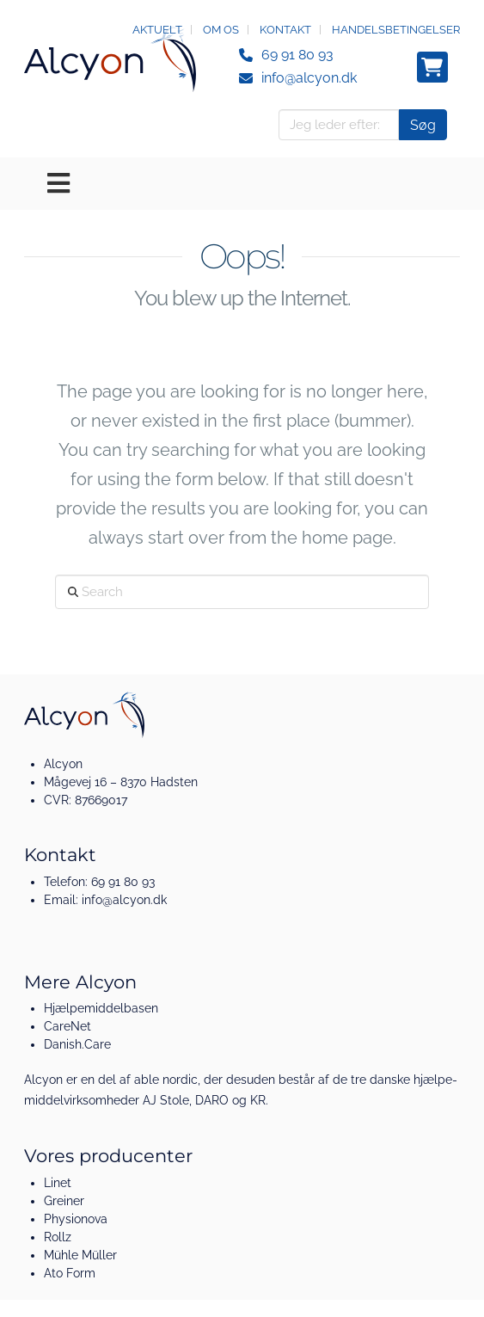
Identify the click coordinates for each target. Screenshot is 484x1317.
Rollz (57, 1237)
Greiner (64, 1201)
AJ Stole (166, 1100)
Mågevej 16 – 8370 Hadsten (121, 782)
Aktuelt (157, 29)
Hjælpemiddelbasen (101, 1008)
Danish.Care (77, 1044)
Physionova (75, 1219)
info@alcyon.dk (309, 78)
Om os (221, 29)
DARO (212, 1100)
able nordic (166, 1079)
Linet (57, 1183)
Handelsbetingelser (396, 29)
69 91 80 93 (297, 54)
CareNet (67, 1026)
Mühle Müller (80, 1255)
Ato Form (69, 1273)
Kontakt (285, 29)
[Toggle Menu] (242, 183)
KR (258, 1100)
